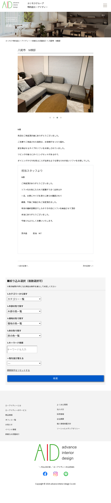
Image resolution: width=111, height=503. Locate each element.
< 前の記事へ (23, 266)
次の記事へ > (88, 266)
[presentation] (21, 86)
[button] (50, 117)
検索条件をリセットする (18, 370)
